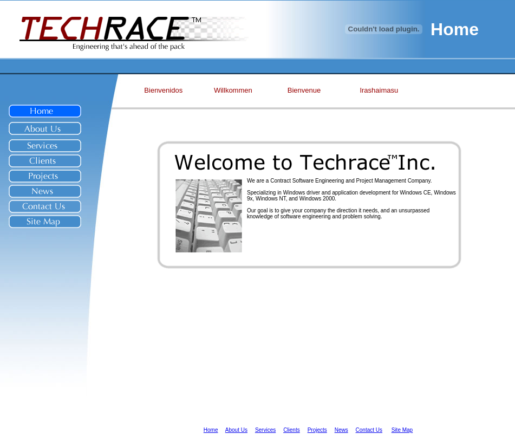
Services (265, 430)
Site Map (402, 430)
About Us (236, 430)
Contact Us (369, 430)
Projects (317, 430)
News (341, 430)
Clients (291, 430)
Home (211, 430)
